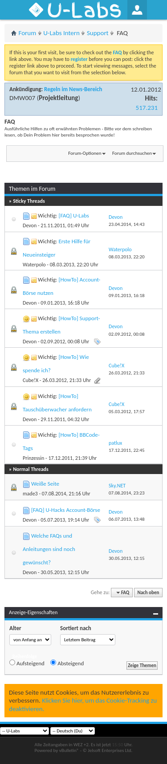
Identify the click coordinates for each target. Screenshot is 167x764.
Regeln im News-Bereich (73, 89)
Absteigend (67, 663)
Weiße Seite (45, 483)
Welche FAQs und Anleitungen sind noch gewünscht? (49, 549)
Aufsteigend (27, 663)
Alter (15, 628)
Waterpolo (34, 264)
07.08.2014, (127, 493)
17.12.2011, (127, 450)
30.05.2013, (127, 558)
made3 (30, 494)
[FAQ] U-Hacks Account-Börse (65, 510)
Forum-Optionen (84, 153)
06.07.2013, (127, 519)
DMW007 (22, 98)
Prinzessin (33, 458)
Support (98, 33)
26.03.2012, (127, 373)
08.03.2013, (127, 257)
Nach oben (148, 592)
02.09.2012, (127, 334)
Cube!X (30, 380)
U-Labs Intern (61, 33)
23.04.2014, (127, 224)
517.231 (147, 108)
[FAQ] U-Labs (73, 215)
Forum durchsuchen (132, 153)
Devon (30, 225)
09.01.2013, (127, 295)
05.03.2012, (127, 411)
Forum (28, 33)
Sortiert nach (75, 628)
